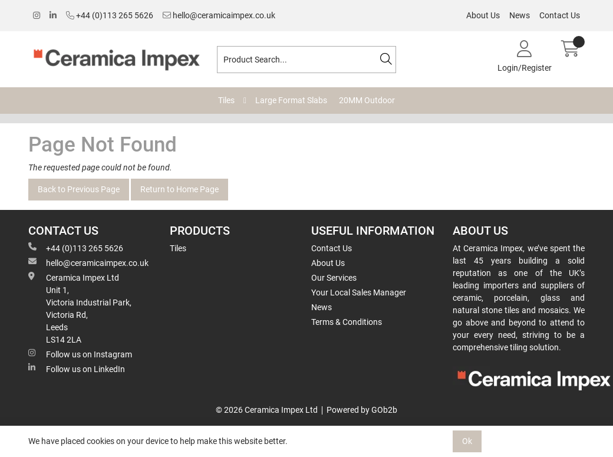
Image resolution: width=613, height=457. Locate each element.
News (519, 15)
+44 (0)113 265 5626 (109, 15)
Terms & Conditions (346, 322)
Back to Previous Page (79, 189)
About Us (483, 15)
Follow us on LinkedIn (76, 368)
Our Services (334, 277)
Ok (467, 441)
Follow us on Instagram (80, 353)
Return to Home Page (179, 189)
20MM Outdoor (367, 100)
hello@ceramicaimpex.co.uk (219, 15)
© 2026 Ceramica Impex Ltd (267, 410)
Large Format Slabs (291, 100)
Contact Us (559, 15)
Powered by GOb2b (362, 410)
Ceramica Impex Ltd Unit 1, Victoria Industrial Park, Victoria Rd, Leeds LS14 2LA (79, 308)
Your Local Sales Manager (358, 292)
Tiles (226, 100)
